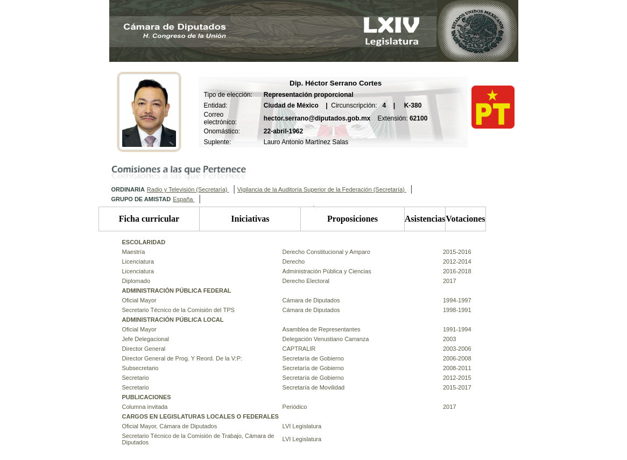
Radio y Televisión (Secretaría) (188, 189)
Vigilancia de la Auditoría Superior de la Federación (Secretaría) (321, 189)
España (183, 199)
